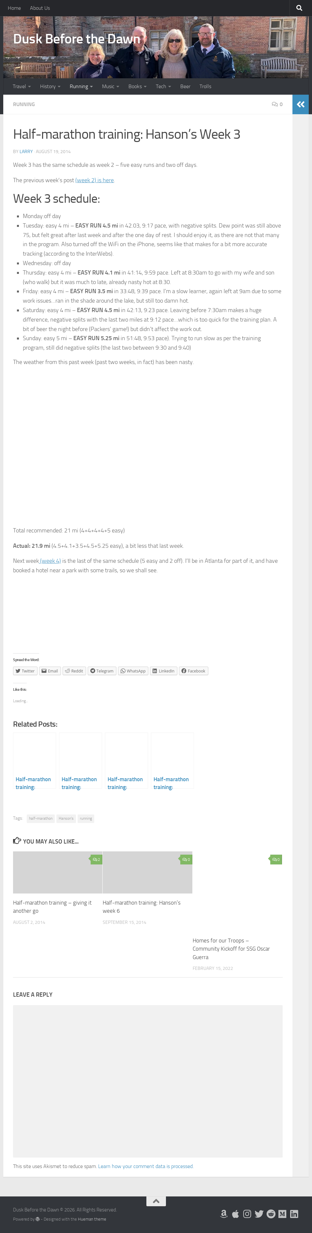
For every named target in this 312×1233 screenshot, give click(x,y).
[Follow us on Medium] (282, 1214)
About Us (40, 8)
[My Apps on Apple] (235, 1214)
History (48, 86)
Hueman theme (92, 1219)
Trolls (205, 86)
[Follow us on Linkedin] (294, 1214)
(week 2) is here (94, 180)
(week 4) (50, 560)
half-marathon (40, 818)
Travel (19, 86)
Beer (185, 86)
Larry (26, 151)
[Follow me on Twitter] (259, 1214)
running (86, 818)
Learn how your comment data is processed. (146, 1166)
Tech (161, 86)
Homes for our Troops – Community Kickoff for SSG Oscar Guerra (231, 948)
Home (14, 8)
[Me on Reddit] (270, 1214)
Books (135, 86)
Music (108, 86)
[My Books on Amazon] (224, 1214)
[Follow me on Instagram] (247, 1214)
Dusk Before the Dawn (76, 39)
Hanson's (66, 818)
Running (79, 86)
